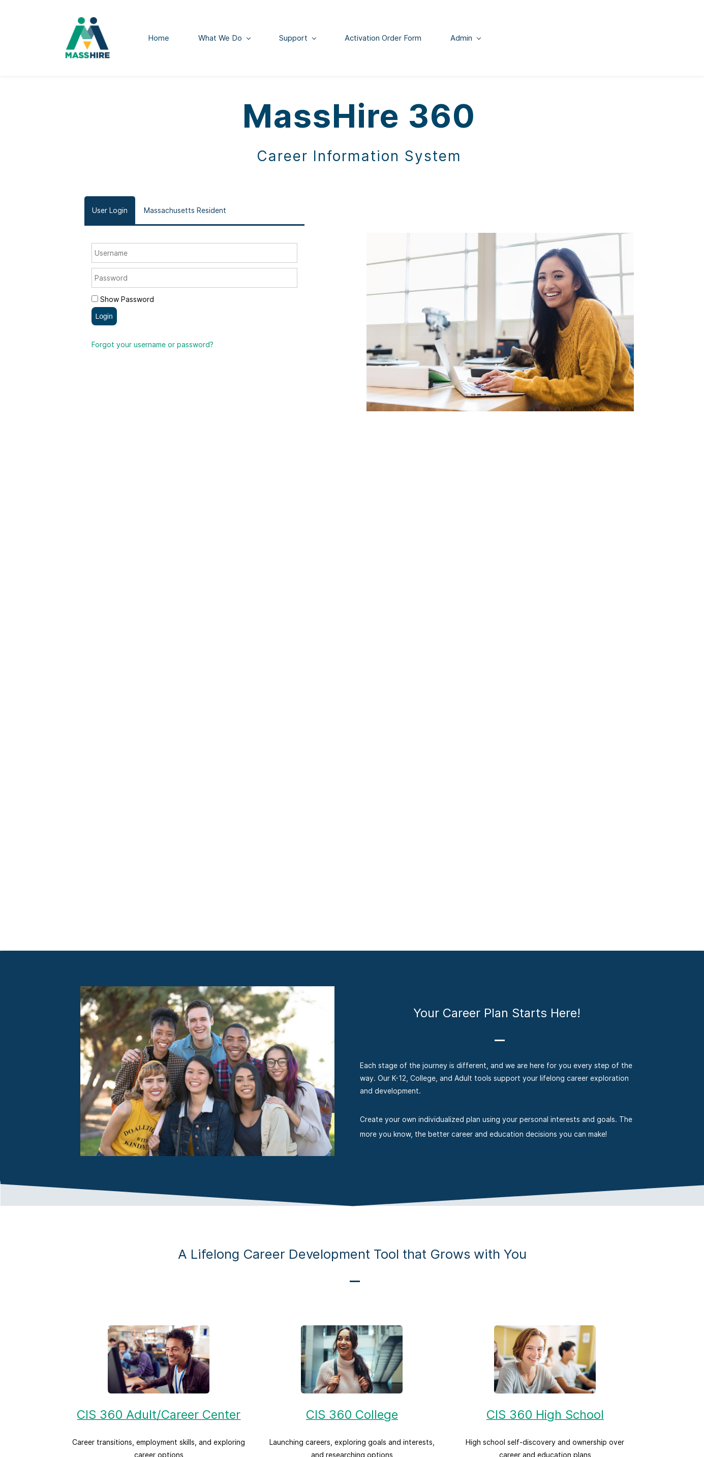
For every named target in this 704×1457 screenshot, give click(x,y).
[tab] (109, 214)
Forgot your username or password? (152, 348)
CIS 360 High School (545, 1418)
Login (104, 320)
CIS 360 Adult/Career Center (158, 1418)
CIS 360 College (352, 1418)
